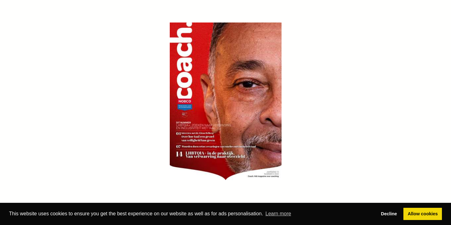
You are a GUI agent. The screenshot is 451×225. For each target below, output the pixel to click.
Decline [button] (389, 213)
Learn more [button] (278, 213)
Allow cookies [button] (423, 213)
